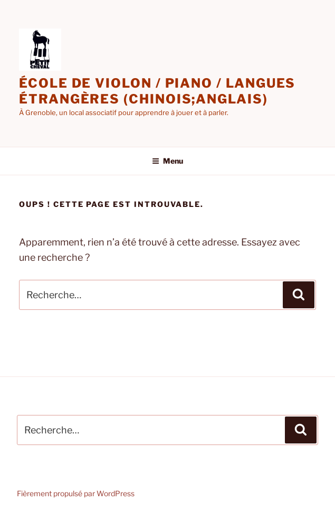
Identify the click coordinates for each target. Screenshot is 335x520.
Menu (167, 160)
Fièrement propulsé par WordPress (76, 493)
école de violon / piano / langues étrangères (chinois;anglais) (157, 91)
